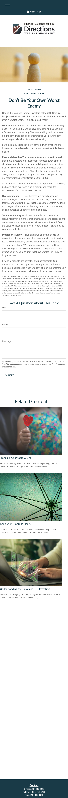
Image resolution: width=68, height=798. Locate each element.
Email (5, 324)
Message (6, 341)
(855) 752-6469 (38, 792)
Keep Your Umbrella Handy (15, 523)
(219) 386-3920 (37, 789)
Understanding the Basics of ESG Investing (25, 589)
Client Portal (34, 11)
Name (5, 307)
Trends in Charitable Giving (15, 457)
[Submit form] (9, 375)
